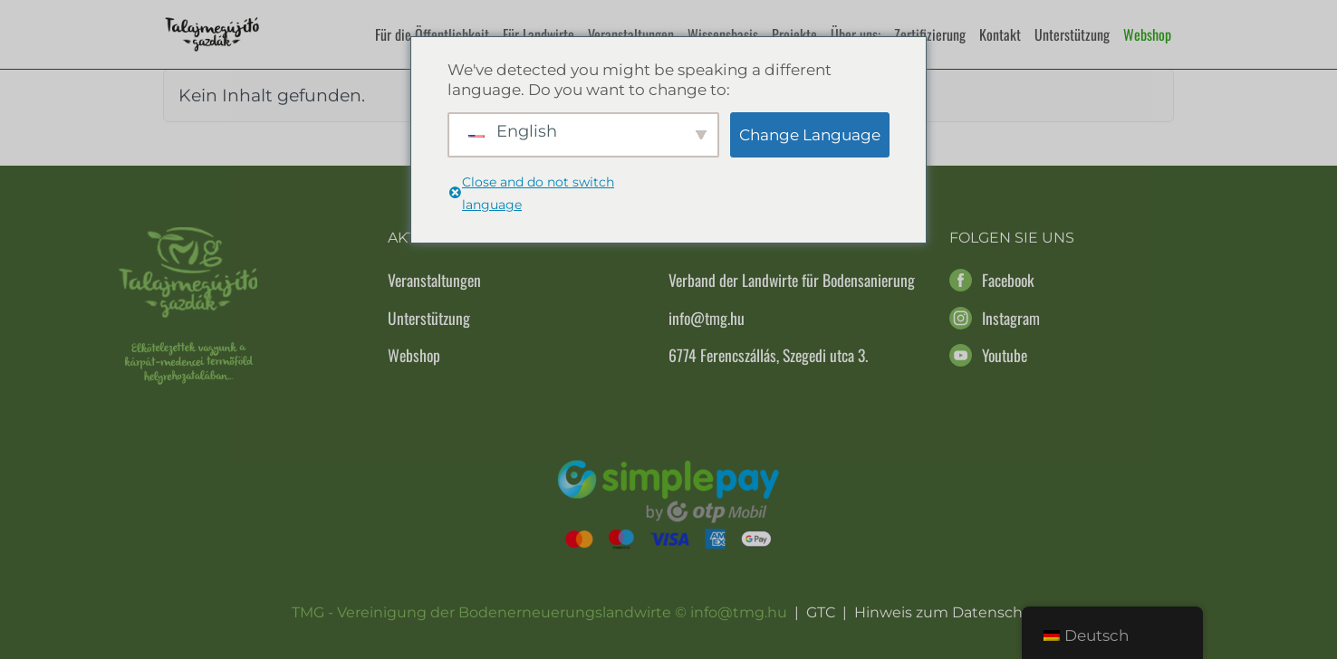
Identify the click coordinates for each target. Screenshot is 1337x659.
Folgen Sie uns (1011, 237)
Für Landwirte (538, 34)
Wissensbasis (723, 34)
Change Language (809, 135)
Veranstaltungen (631, 34)
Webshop (1147, 34)
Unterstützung (1072, 34)
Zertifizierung (930, 34)
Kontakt (1000, 34)
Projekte (794, 34)
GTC (820, 612)
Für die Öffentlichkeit (432, 34)
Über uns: (855, 34)
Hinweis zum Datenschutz (950, 612)
